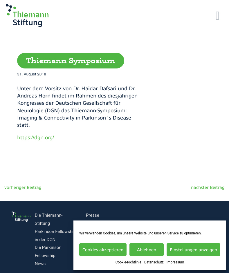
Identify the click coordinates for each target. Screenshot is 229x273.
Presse (92, 215)
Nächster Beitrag (211, 189)
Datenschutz (154, 262)
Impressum (175, 262)
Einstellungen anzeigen (193, 249)
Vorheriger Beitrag (19, 189)
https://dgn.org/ (35, 137)
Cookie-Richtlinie (128, 262)
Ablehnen (146, 249)
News (40, 263)
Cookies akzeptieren (102, 249)
